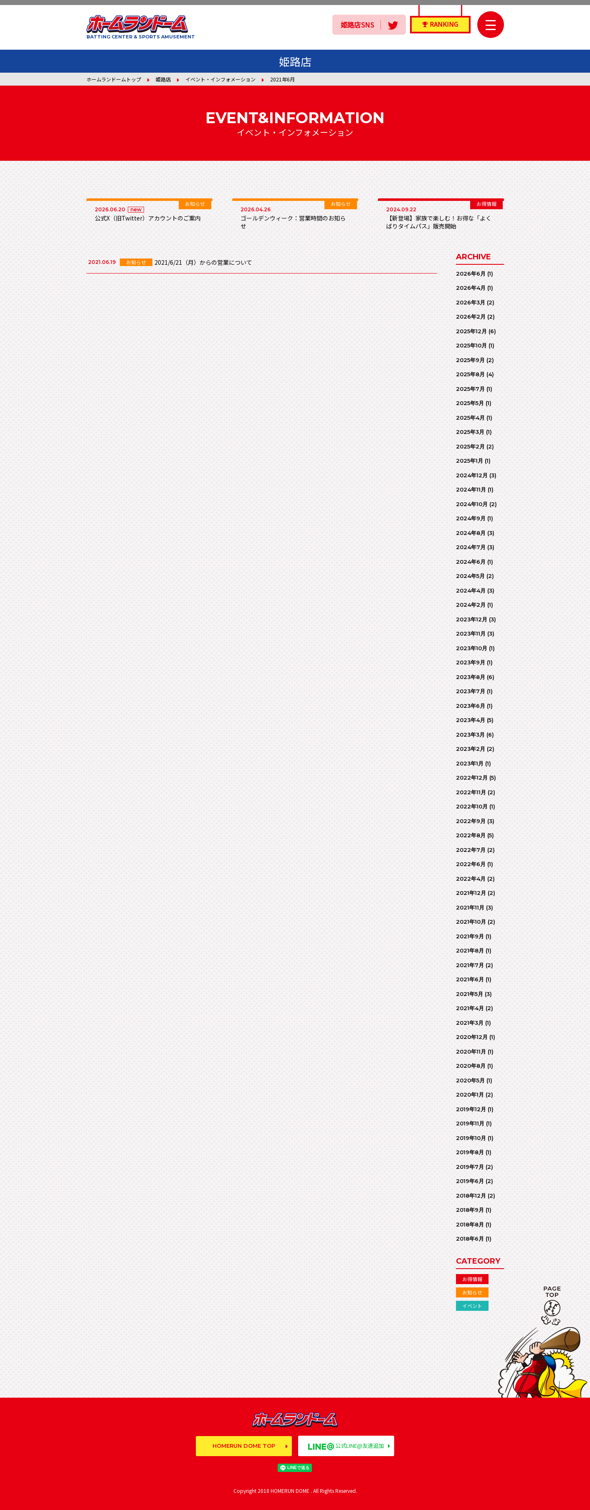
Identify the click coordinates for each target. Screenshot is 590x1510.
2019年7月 (470, 1166)
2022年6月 (471, 864)
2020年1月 (470, 1094)
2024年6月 (471, 561)
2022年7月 (471, 849)
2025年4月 (470, 417)
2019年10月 (471, 1138)
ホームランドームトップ (113, 79)
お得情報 (472, 1278)
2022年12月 (472, 777)
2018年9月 (470, 1209)
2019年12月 (471, 1109)
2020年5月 (470, 1080)
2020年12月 (472, 1037)
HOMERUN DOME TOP (244, 1445)
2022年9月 (471, 821)
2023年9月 (470, 662)
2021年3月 (470, 1022)
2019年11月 (470, 1123)
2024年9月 (471, 518)
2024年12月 (472, 475)
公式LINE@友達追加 (346, 1446)
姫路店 (163, 79)
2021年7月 (470, 965)
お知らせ (472, 1292)
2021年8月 (470, 950)
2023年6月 (470, 705)
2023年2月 (470, 748)
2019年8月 (470, 1152)
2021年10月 (471, 921)
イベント (472, 1305)
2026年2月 (471, 316)
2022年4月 (471, 878)
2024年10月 (472, 504)
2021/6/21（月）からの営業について (203, 262)
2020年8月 (471, 1065)
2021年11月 (470, 907)
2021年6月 (470, 979)
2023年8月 (470, 677)
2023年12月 (471, 619)
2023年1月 (470, 763)
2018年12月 (471, 1195)
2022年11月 (471, 792)
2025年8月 (470, 374)
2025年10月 (471, 345)
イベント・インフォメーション (220, 79)
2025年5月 (470, 403)
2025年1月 (469, 460)
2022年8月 (471, 835)
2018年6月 (470, 1238)
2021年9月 (470, 936)
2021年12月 (471, 892)
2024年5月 (470, 576)
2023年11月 (471, 633)
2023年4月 (470, 720)
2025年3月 (470, 431)
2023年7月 (470, 691)
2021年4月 (470, 1008)
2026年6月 (471, 273)
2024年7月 (471, 547)
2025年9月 (470, 360)
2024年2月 (471, 604)
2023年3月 (470, 734)
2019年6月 (470, 1181)
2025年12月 (471, 331)
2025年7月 (470, 388)
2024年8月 (471, 533)
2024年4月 (471, 590)
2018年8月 (470, 1224)
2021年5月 (469, 994)
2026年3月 (470, 302)
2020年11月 (471, 1051)
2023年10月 (471, 648)
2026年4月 (471, 287)
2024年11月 (471, 489)
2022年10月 (472, 806)
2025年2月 (470, 446)
